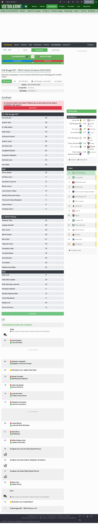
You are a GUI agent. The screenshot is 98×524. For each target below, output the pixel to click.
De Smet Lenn (7, 160)
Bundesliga (68, 11)
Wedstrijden (39, 50)
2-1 (84, 120)
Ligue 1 (76, 11)
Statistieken (38, 45)
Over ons (42, 516)
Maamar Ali (6, 303)
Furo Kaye (5, 165)
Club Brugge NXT (20, 56)
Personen (71, 6)
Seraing (91, 129)
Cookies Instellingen (48, 518)
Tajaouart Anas (7, 244)
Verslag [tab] (6, 81)
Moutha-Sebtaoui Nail (10, 293)
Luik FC (91, 120)
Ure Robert (6, 263)
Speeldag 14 (32, 91)
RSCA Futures (44, 56)
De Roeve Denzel (8, 136)
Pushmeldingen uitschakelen (66, 518)
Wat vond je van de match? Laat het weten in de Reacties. (31, 331)
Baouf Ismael (6, 234)
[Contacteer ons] (91, 516)
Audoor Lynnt (7, 141)
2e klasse (45, 11)
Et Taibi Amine (7, 127)
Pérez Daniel (6, 172)
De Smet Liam (7, 146)
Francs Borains (75, 143)
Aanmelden (89, 2)
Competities (52, 6)
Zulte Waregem (75, 138)
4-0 (84, 138)
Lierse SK (77, 120)
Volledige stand (75, 250)
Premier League (57, 11)
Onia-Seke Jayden (8, 280)
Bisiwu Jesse (6, 186)
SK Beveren (77, 187)
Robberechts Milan (9, 267)
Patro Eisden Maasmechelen (83, 192)
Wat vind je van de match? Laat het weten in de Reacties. (30, 497)
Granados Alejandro (9, 155)
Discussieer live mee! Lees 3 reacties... (18, 325)
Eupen (90, 143)
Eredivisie (91, 11)
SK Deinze (77, 129)
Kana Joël (5, 275)
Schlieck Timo (7, 220)
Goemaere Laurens (9, 182)
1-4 (84, 147)
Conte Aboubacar (8, 298)
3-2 (84, 143)
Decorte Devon (7, 307)
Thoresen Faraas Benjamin (12, 200)
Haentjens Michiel (8, 289)
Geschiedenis (56, 45)
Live (78, 6)
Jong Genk (77, 239)
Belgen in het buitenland (9, 11)
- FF (84, 129)
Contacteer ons (33, 516)
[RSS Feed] (80, 520)
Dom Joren (6, 230)
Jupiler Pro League (34, 11)
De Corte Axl (6, 118)
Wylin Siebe (6, 132)
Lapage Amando (8, 225)
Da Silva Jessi (7, 177)
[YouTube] (87, 516)
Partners (67, 516)
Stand (30, 45)
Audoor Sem (6, 122)
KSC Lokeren (76, 147)
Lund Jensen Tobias (9, 191)
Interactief (86, 6)
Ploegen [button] (90, 45)
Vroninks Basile (7, 253)
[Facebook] (80, 516)
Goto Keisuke (7, 258)
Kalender (24, 45)
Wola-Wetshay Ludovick (10, 284)
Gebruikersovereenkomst (30, 518)
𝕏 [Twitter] (84, 516)
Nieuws (34, 6)
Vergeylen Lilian (8, 248)
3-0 (33, 57)
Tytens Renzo (7, 204)
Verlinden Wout (7, 209)
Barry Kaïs (5, 239)
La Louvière (76, 132)
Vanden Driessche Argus (11, 195)
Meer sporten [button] (11, 2)
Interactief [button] (66, 45)
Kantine (42, 6)
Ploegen (62, 6)
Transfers (46, 45)
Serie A (83, 11)
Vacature (60, 516)
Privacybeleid (51, 516)
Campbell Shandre (8, 151)
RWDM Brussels (79, 182)
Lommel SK (77, 220)
